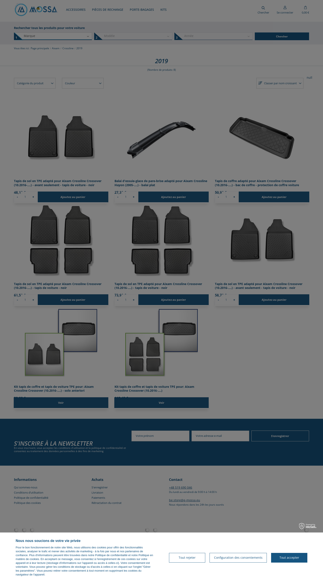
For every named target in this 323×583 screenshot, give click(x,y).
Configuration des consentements (238, 557)
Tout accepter (289, 557)
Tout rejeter (187, 557)
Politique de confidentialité (111, 555)
